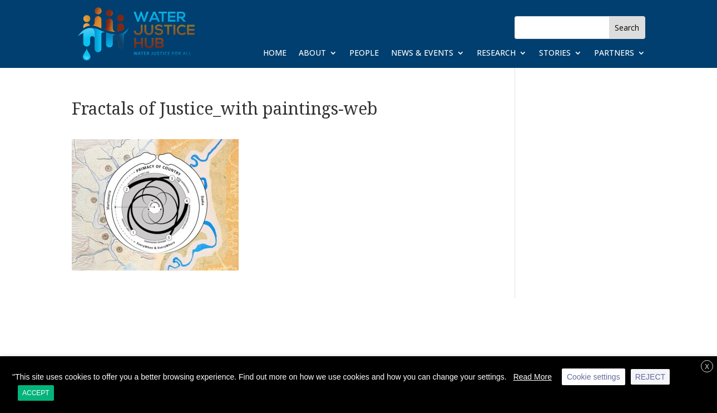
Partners (614, 53)
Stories (555, 53)
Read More (532, 376)
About (312, 53)
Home (274, 53)
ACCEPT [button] (36, 393)
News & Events (422, 53)
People (364, 53)
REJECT (650, 376)
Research (496, 53)
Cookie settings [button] (593, 376)
